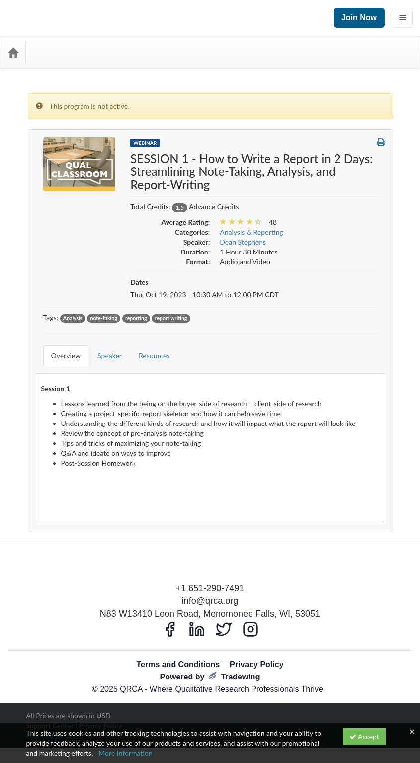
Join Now (359, 17)
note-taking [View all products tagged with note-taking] (103, 318)
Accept (364, 736)
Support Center (50, 710)
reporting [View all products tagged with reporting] (136, 318)
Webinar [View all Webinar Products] (145, 143)
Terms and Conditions (178, 649)
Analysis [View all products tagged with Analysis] (72, 318)
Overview (59, 348)
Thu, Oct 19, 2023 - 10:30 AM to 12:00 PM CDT (204, 294)
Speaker (102, 348)
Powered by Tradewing (210, 661)
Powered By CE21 (55, 720)
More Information (125, 753)
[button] (381, 142)
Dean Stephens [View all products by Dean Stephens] (243, 242)
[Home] (12, 52)
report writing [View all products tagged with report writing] (171, 318)
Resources (146, 348)
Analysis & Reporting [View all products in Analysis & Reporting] (251, 232)
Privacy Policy (257, 649)
